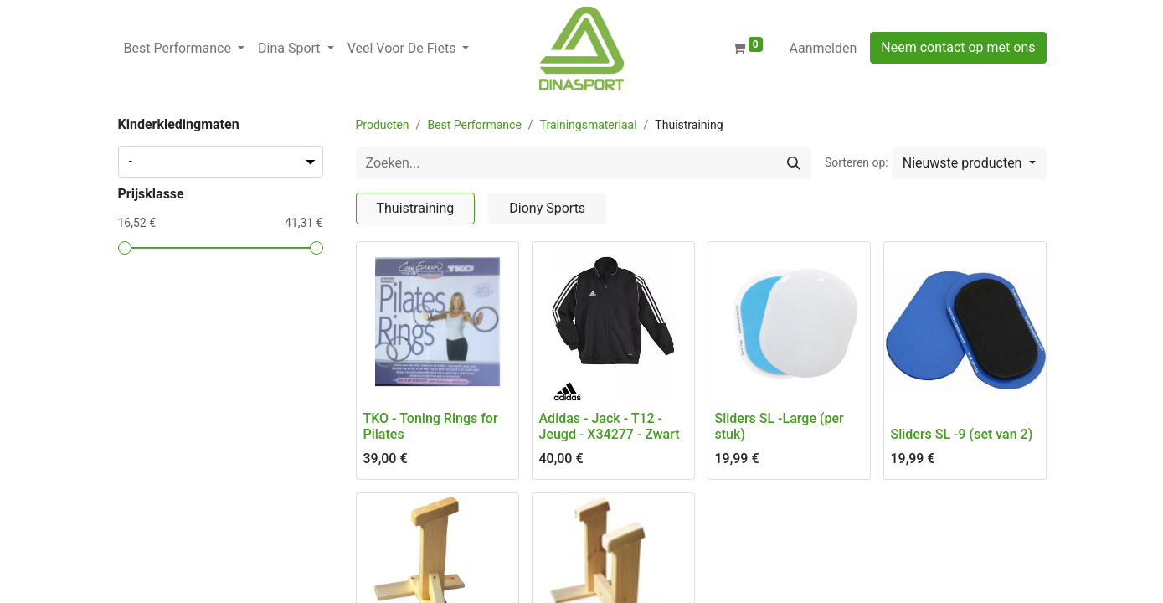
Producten (382, 124)
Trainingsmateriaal (588, 124)
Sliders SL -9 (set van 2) (962, 434)
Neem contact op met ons (958, 47)
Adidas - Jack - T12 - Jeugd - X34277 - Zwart (609, 426)
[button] (969, 163)
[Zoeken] (793, 163)
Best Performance (474, 124)
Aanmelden (823, 48)
